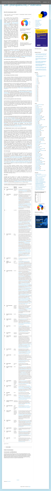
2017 (36, 94)
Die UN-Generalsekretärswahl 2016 (40, 187)
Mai (37, 79)
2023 (36, 87)
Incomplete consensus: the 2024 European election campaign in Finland (41, 56)
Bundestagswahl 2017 (38, 109)
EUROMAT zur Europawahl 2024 (40, 179)
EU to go (37, 121)
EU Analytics (37, 120)
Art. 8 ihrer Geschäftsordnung (15, 119)
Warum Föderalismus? (38, 20)
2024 (36, 86)
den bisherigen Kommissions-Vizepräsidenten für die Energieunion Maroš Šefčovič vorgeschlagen (24, 387)
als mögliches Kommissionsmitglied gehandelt (23, 280)
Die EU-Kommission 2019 (39, 183)
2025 (36, 85)
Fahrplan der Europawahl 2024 (40, 180)
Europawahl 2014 (38, 132)
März (37, 81)
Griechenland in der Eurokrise (39, 140)
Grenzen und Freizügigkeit (39, 139)
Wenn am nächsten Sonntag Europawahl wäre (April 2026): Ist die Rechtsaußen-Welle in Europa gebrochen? (41, 62)
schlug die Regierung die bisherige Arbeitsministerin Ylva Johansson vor (24, 352)
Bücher (36, 107)
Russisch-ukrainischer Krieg (39, 158)
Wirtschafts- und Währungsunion (40, 170)
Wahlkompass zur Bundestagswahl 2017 (41, 186)
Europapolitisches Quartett (39, 130)
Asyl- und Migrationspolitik (39, 104)
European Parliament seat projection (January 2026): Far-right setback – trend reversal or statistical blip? (41, 65)
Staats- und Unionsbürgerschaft (40, 161)
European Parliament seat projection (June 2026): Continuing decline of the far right (41, 54)
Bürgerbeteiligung (38, 112)
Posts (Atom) (8, 481)
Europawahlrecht (38, 135)
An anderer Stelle (38, 23)
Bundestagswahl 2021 (38, 110)
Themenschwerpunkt (38, 162)
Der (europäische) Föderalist (22, 4)
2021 (36, 89)
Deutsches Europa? (38, 115)
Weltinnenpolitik (38, 168)
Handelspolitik (37, 142)
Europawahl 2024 (38, 134)
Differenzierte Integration (39, 117)
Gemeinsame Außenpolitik (39, 138)
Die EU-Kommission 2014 (39, 188)
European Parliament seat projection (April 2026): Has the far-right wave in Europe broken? (41, 59)
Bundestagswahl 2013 (38, 108)
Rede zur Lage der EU (38, 157)
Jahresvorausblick (38, 146)
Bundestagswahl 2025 (38, 111)
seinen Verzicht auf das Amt (27, 242)
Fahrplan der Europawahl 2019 (40, 185)
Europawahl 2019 (38, 133)
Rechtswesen (37, 156)
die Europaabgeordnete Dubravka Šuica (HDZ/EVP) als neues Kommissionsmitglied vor (24, 396)
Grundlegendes (38, 141)
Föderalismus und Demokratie (39, 137)
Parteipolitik (37, 151)
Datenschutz (37, 26)
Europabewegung (38, 125)
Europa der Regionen (38, 124)
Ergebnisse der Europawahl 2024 (40, 178)
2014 (36, 97)
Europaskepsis (37, 131)
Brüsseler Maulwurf (38, 106)
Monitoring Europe (38, 149)
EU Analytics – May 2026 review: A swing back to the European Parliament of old (41, 67)
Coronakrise (37, 114)
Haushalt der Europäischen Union (40, 143)
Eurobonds (37, 122)
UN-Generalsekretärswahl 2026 (40, 164)
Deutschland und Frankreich (39, 116)
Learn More (45, 2)
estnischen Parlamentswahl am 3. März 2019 (25, 420)
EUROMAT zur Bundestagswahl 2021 (40, 181)
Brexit (36, 105)
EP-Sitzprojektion (38, 118)
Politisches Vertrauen (38, 154)
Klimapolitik (37, 147)
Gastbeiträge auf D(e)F (39, 24)
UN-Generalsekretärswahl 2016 (40, 163)
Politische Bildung (38, 153)
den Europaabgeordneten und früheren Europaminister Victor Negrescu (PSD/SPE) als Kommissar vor (24, 295)
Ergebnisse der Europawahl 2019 (40, 184)
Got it (48, 2)
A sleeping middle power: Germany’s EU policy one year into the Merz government (41, 69)
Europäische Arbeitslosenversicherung (41, 126)
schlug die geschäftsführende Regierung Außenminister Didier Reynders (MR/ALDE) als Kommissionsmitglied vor (24, 323)
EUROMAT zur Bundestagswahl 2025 (40, 176)
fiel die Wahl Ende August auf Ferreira (24, 331)
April (37, 80)
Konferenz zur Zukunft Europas (40, 148)
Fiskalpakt (37, 136)
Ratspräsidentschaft (38, 155)
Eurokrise (37, 123)
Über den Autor (38, 22)
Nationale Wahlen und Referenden (40, 150)
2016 (36, 95)
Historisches (37, 144)
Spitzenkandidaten (38, 160)
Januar (37, 83)
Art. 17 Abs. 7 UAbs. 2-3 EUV (14, 50)
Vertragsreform (37, 166)
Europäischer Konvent (38, 128)
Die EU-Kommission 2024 (39, 177)
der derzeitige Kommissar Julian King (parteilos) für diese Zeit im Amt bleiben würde (24, 222)
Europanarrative (38, 129)
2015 (36, 96)
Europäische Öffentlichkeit (39, 127)
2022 (36, 88)
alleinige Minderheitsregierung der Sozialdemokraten (25, 369)
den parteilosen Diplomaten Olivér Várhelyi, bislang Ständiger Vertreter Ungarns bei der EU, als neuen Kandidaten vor (24, 347)
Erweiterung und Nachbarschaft (40, 119)
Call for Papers (37, 113)
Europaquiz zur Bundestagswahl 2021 (40, 182)
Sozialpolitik (37, 159)
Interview (37, 145)
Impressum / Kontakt (38, 25)
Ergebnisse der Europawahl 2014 (40, 189)
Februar (37, 82)
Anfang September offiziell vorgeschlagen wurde (23, 249)
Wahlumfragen (37, 167)
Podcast (37, 152)
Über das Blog (37, 21)
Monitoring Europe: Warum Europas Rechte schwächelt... (41, 76)
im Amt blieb (19, 247)
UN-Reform (37, 165)
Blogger (29, 486)
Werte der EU (37, 169)
